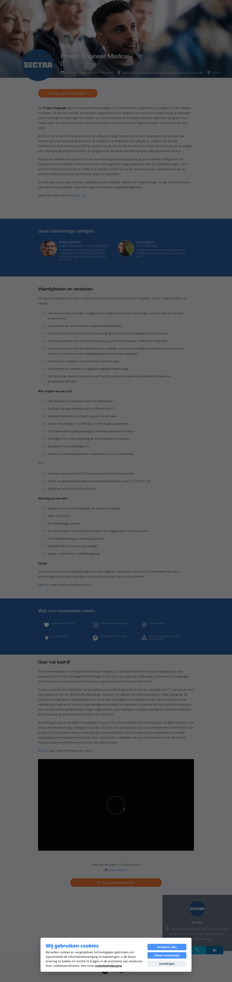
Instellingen (167, 963)
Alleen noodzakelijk (166, 955)
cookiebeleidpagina (108, 966)
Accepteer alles (167, 947)
